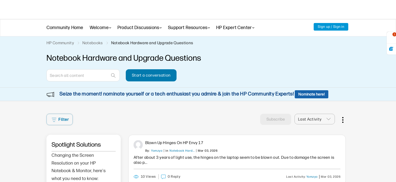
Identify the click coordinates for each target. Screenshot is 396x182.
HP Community (60, 42)
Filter (60, 105)
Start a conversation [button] (151, 75)
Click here (67, 173)
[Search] (83, 75)
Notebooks (92, 42)
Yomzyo (156, 137)
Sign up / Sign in (331, 27)
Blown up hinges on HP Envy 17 (174, 129)
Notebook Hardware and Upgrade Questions (182, 137)
